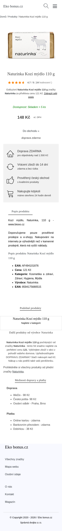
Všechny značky (14, 459)
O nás (8, 486)
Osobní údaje (13, 474)
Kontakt (9, 494)
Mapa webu (12, 466)
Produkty (12, 16)
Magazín (10, 501)
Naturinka (10, 93)
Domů (3, 16)
